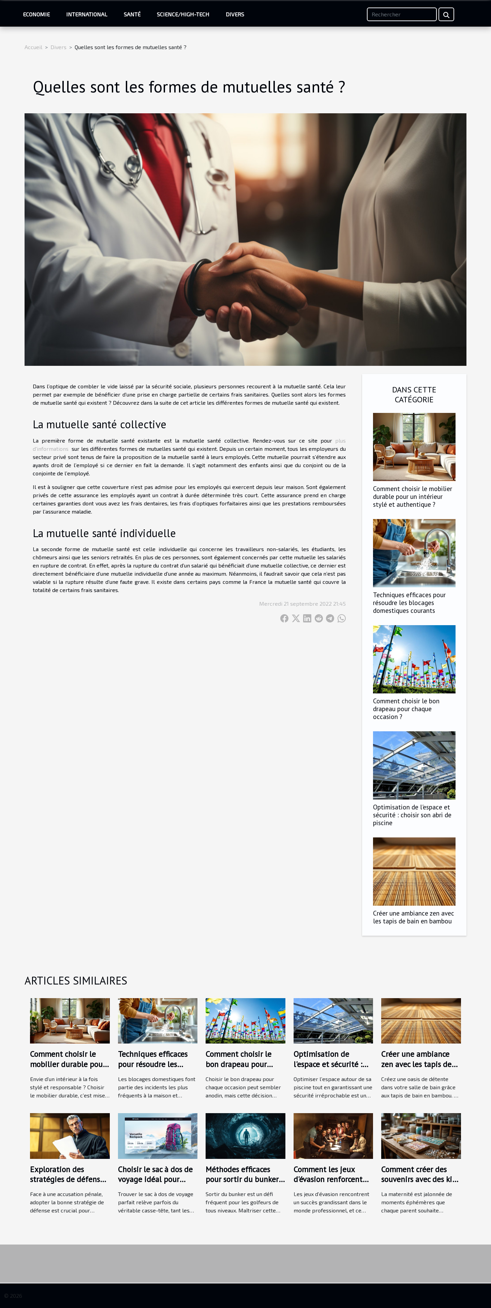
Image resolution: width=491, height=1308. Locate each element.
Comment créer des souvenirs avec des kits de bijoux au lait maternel (419, 1184)
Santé (132, 14)
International (86, 14)
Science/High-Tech (183, 14)
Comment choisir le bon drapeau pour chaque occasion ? (406, 708)
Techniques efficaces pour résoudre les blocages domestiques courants (409, 602)
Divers (235, 14)
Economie (36, 14)
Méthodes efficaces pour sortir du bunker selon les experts (242, 1179)
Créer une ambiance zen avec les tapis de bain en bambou (413, 917)
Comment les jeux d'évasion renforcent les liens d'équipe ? (328, 1179)
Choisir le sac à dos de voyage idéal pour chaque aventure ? (155, 1179)
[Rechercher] (402, 14)
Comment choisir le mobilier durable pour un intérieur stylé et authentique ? (412, 496)
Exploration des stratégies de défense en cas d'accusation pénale (67, 1184)
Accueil (33, 47)
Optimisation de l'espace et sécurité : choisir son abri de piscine (412, 815)
